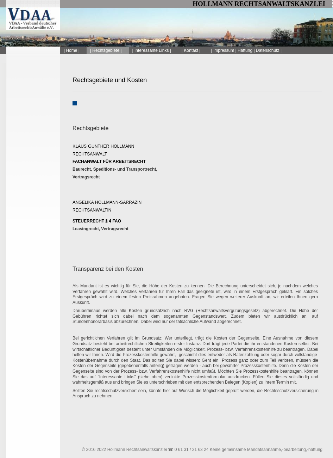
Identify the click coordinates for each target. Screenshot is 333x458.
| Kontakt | (191, 50)
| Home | (72, 50)
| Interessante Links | (151, 50)
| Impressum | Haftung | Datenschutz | (246, 50)
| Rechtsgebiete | (106, 50)
